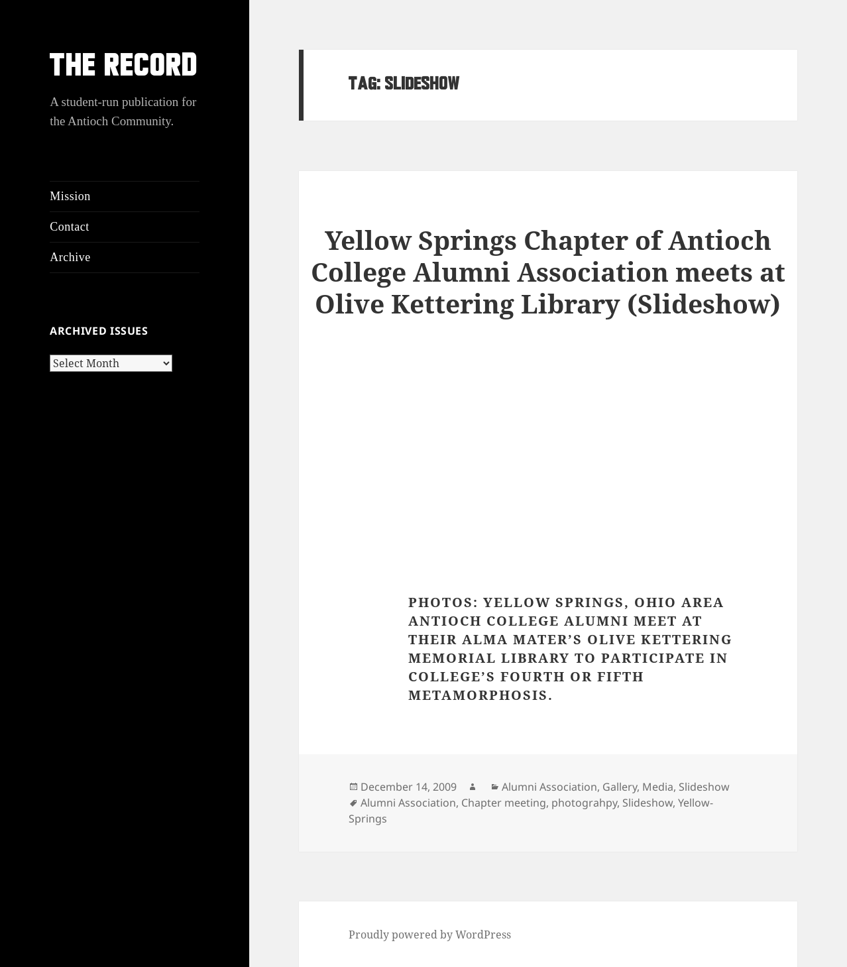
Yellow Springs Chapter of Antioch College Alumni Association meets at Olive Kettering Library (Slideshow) (548, 271)
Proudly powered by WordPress (430, 934)
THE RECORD (124, 68)
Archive (70, 257)
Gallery (619, 786)
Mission (70, 196)
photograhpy (584, 802)
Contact (69, 226)
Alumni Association (549, 786)
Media (657, 786)
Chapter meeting (503, 802)
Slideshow (704, 786)
